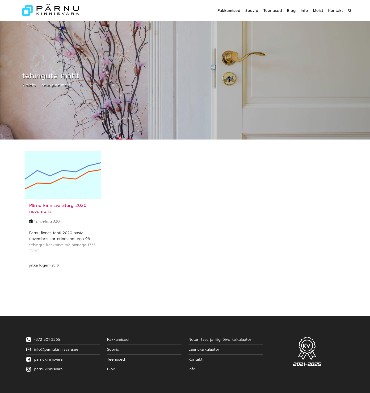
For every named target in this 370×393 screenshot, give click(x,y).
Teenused (116, 359)
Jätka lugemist (44, 265)
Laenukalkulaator (204, 349)
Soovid (113, 349)
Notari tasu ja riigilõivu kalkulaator (220, 339)
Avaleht (29, 85)
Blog (111, 369)
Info (192, 369)
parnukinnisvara (48, 359)
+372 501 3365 (47, 339)
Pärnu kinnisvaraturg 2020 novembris (58, 208)
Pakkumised (118, 339)
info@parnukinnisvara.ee (56, 349)
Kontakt (195, 359)
